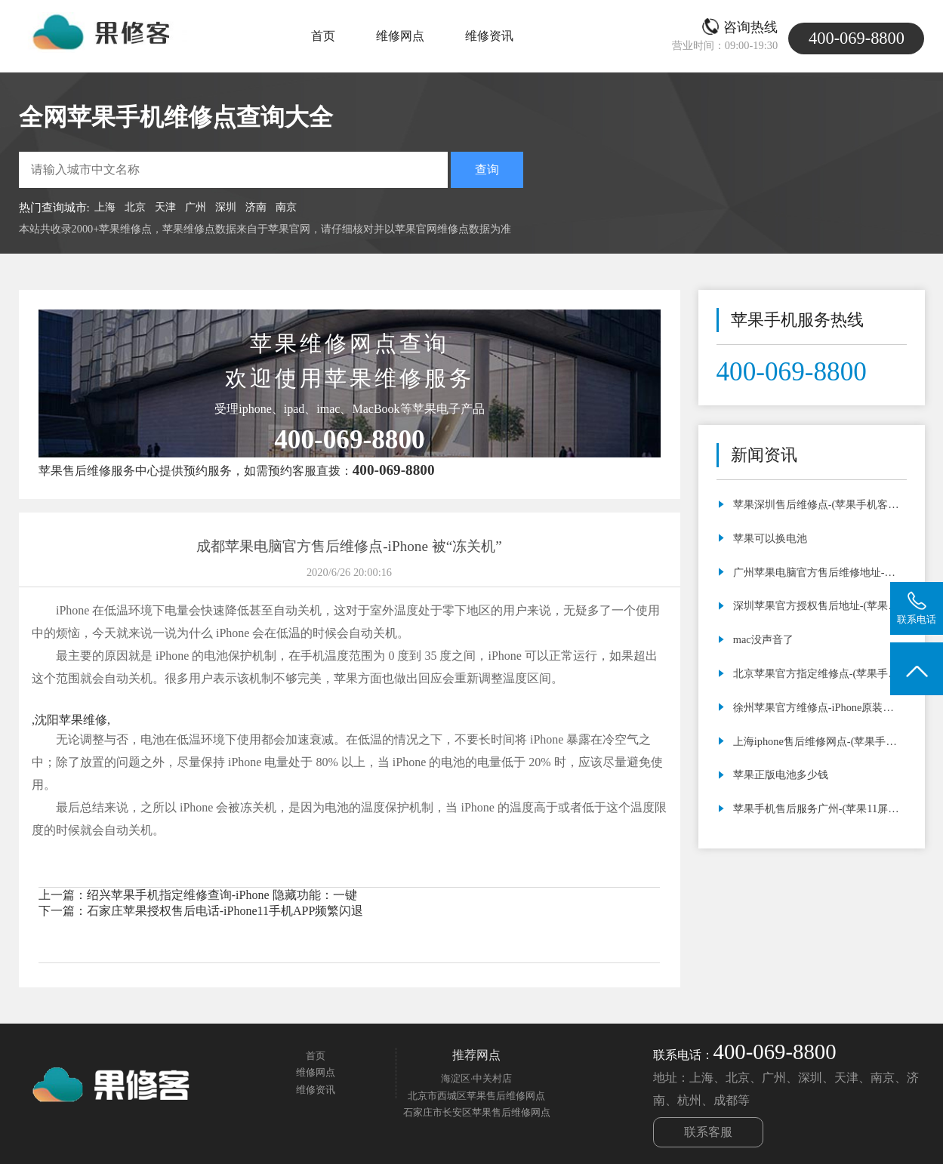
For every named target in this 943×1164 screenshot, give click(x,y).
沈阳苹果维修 (71, 719)
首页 (323, 35)
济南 (256, 207)
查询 (487, 169)
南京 (286, 207)
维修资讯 (489, 35)
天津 (165, 207)
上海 (105, 207)
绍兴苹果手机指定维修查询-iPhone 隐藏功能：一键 (222, 894)
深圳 (225, 207)
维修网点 (400, 35)
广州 (195, 207)
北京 (135, 207)
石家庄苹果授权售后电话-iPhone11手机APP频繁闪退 (225, 910)
